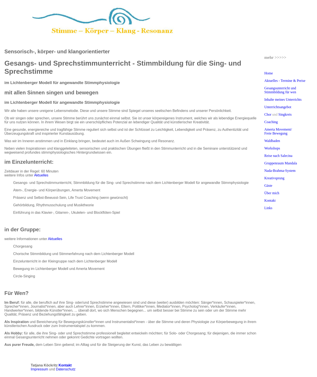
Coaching (271, 122)
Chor (267, 114)
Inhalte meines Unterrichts (283, 99)
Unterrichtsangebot (277, 107)
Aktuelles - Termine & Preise (284, 81)
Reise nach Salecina (278, 156)
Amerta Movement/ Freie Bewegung (278, 131)
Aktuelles (41, 175)
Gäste (268, 185)
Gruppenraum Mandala (280, 163)
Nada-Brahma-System (279, 170)
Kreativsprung (274, 178)
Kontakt (270, 200)
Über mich (271, 193)
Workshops (272, 148)
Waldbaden (272, 141)
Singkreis (285, 114)
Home (268, 73)
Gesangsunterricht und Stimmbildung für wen (280, 90)
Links (268, 208)
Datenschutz (66, 369)
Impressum (40, 369)
